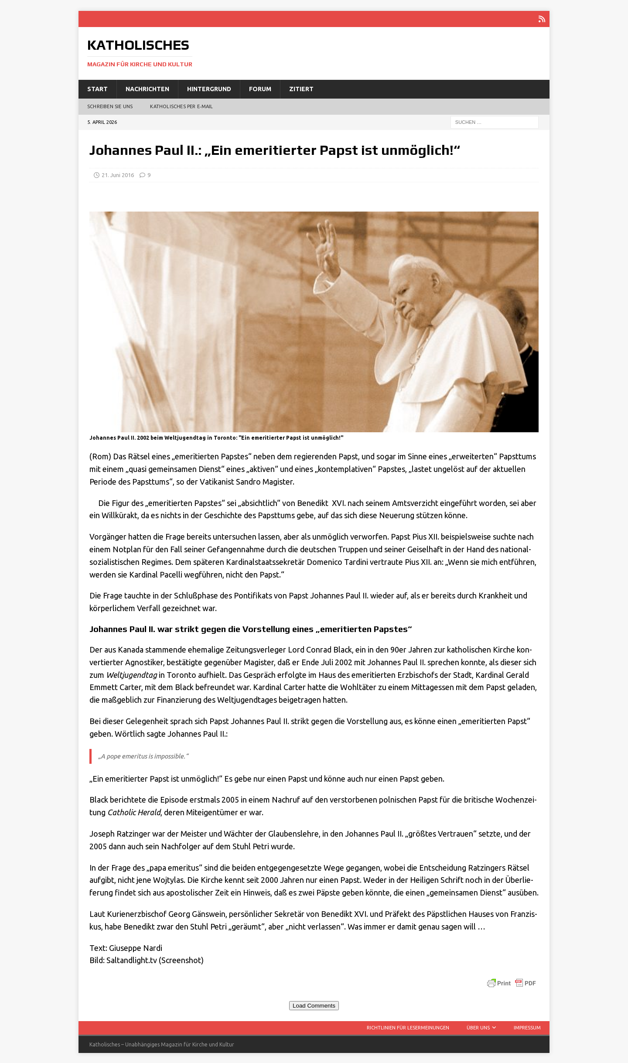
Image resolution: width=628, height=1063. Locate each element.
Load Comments (314, 1004)
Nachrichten (147, 88)
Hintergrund (209, 88)
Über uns (478, 1026)
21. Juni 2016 (118, 174)
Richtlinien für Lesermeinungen (408, 1026)
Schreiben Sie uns (110, 105)
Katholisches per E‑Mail (181, 105)
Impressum (527, 1026)
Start (97, 88)
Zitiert (301, 88)
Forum (260, 88)
